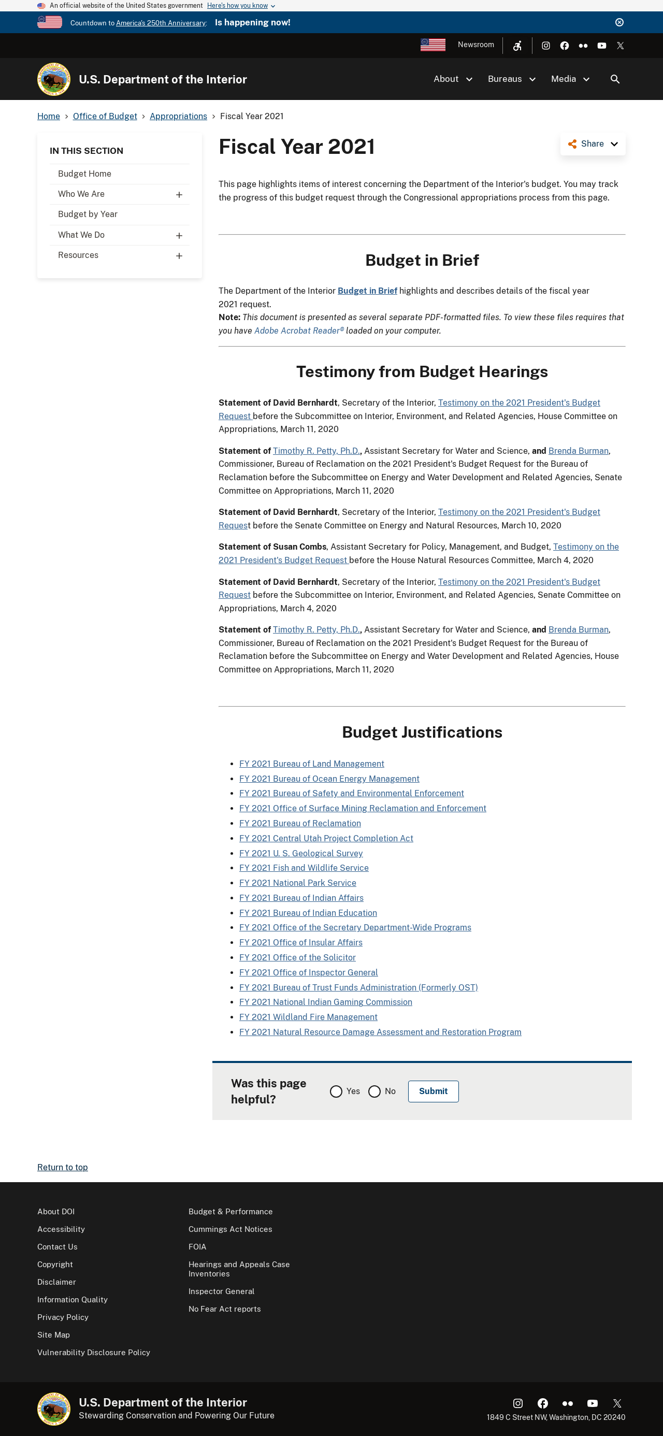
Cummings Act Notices (230, 1229)
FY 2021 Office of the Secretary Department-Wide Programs (355, 927)
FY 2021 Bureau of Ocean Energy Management (329, 779)
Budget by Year (88, 214)
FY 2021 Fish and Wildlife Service (304, 868)
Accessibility (61, 1229)
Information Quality (72, 1299)
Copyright (55, 1264)
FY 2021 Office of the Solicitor (297, 958)
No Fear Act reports (225, 1308)
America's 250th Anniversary (161, 23)
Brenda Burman (579, 451)
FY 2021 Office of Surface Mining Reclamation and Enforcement (362, 808)
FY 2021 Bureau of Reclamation (300, 823)
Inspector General (222, 1291)
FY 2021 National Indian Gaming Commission (325, 1002)
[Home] (53, 79)
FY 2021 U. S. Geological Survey (301, 853)
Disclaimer (56, 1281)
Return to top (62, 1167)
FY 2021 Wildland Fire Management (308, 1017)
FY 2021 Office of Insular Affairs (301, 942)
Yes (353, 1091)
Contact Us (57, 1246)
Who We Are (124, 194)
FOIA (198, 1246)
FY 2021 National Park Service (297, 883)
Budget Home (84, 174)
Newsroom (476, 44)
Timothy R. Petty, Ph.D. (316, 451)
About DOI (56, 1211)
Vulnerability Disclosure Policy (93, 1352)
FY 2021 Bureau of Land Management (311, 764)
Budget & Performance (231, 1211)
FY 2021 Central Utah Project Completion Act (326, 838)
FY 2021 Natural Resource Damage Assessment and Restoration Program (380, 1032)
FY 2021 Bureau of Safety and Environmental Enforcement (351, 793)
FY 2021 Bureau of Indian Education (308, 913)
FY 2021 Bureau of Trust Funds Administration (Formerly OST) (358, 988)
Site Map (53, 1334)
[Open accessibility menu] (517, 45)
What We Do (124, 235)
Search (615, 79)
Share (592, 144)
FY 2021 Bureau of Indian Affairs (301, 898)
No (390, 1091)
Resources (124, 255)
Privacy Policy (63, 1317)
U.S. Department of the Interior (163, 79)
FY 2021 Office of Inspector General (308, 973)
